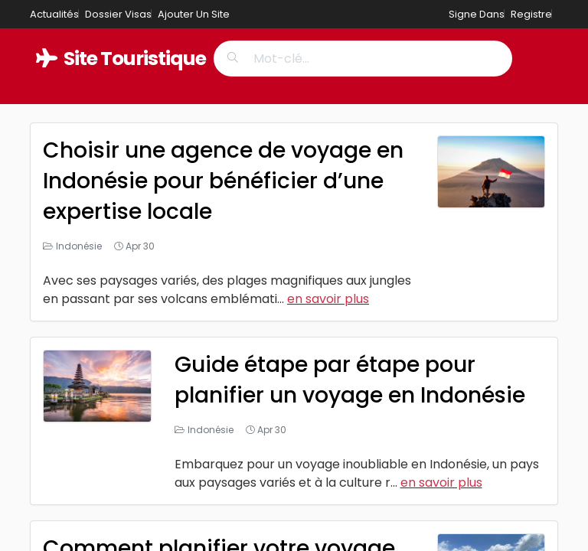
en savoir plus (328, 299)
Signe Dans (477, 14)
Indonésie (79, 246)
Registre (531, 14)
